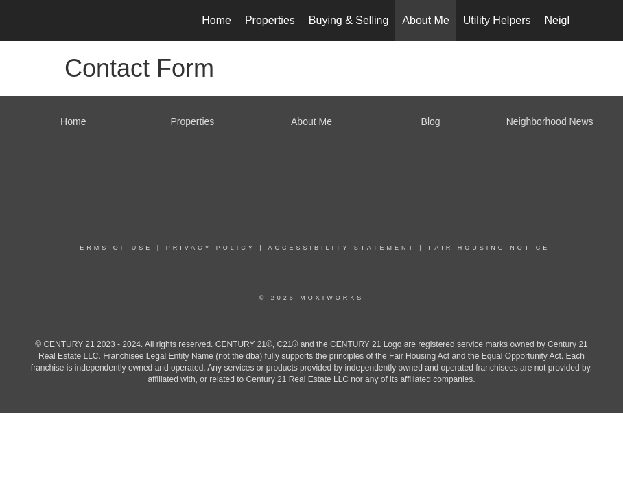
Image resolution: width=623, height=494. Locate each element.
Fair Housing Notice (489, 247)
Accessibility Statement (341, 247)
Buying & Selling (349, 20)
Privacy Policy (210, 247)
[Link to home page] (61, 20)
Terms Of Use (113, 247)
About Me (425, 20)
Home (216, 20)
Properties (270, 20)
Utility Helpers (497, 20)
